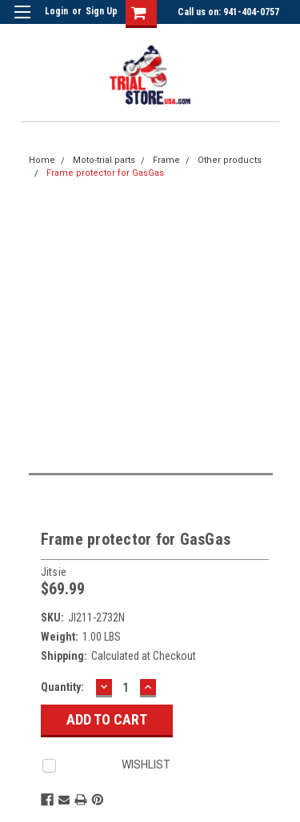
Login (56, 11)
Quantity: (62, 687)
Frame (166, 160)
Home (42, 160)
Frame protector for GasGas (105, 173)
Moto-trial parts (104, 160)
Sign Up (102, 11)
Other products (230, 160)
